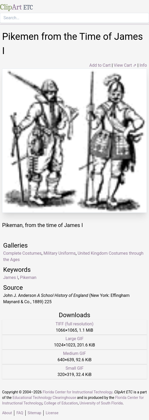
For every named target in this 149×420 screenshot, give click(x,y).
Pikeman (28, 277)
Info (143, 65)
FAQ (19, 413)
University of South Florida (101, 403)
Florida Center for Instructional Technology (77, 392)
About (7, 413)
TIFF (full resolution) (74, 323)
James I (10, 277)
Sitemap (34, 413)
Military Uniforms (59, 253)
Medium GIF (74, 353)
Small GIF (74, 368)
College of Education (61, 403)
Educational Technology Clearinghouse (44, 397)
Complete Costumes (22, 253)
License (52, 413)
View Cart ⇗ (125, 65)
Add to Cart (100, 65)
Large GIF (74, 338)
